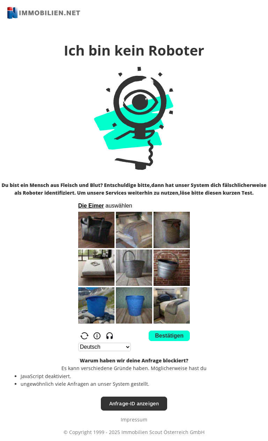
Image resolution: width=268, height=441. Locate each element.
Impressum (134, 419)
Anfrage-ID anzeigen (134, 403)
